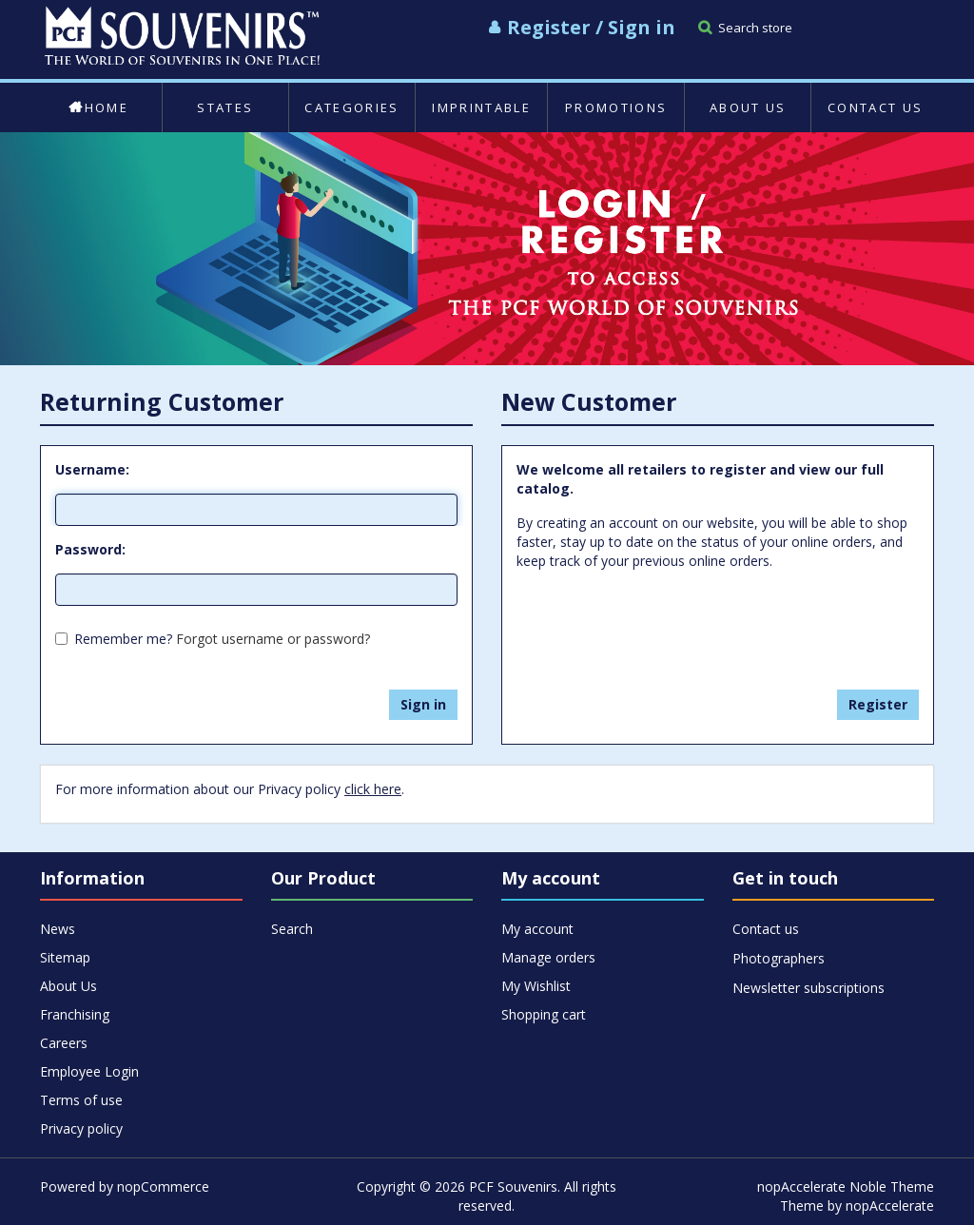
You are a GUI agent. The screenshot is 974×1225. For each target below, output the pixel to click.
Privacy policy (81, 1128)
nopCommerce (163, 1186)
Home (98, 107)
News (57, 929)
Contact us (875, 107)
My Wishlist (536, 986)
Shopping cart (543, 1014)
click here (372, 789)
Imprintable (481, 107)
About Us (748, 107)
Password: (90, 549)
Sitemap (65, 957)
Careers (64, 1043)
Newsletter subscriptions (808, 988)
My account (537, 929)
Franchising (74, 1014)
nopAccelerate (890, 1205)
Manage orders (548, 957)
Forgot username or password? (273, 639)
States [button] (225, 107)
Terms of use (81, 1100)
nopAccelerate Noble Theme (845, 1186)
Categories (351, 107)
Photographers (778, 958)
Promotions (616, 107)
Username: (92, 469)
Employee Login (89, 1071)
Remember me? (123, 639)
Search (292, 929)
